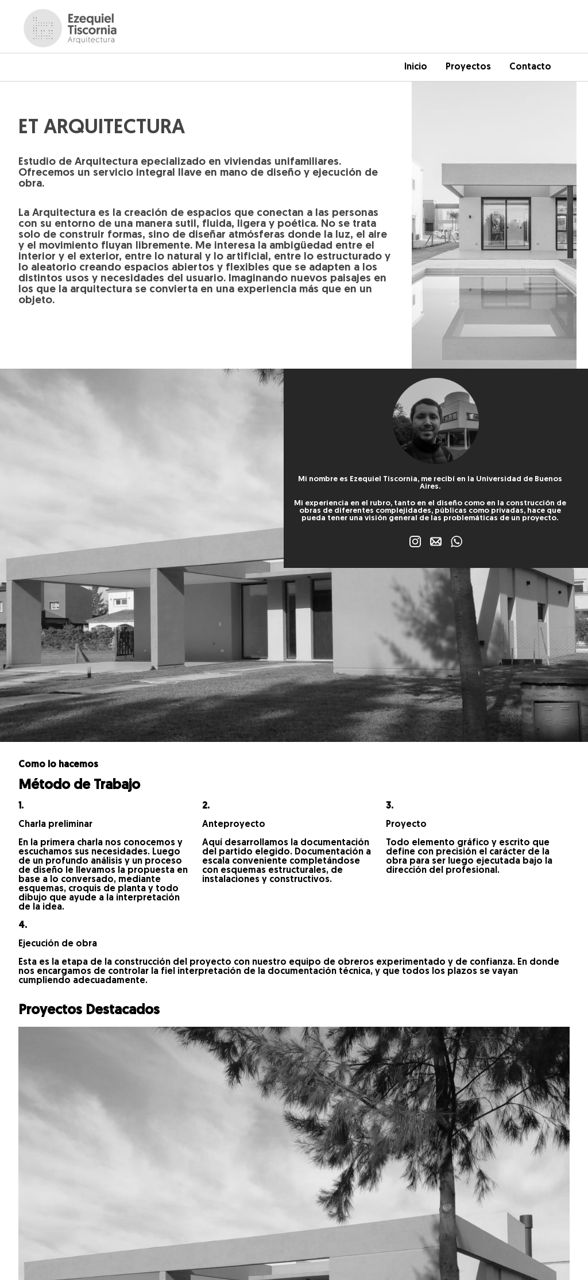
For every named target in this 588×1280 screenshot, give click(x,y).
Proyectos (468, 67)
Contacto (530, 67)
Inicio (415, 67)
